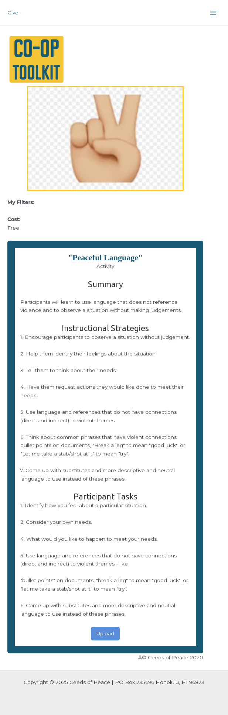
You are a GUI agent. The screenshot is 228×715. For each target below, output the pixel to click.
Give (12, 13)
